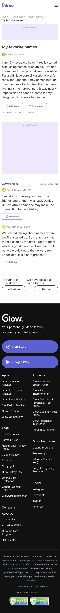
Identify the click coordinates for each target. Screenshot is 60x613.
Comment (36, 106)
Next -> (46, 289)
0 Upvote (12, 106)
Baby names (36, 16)
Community (18, 16)
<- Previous (14, 289)
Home (5, 16)
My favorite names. (13, 20)
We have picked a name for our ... (39, 281)
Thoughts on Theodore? (11, 281)
